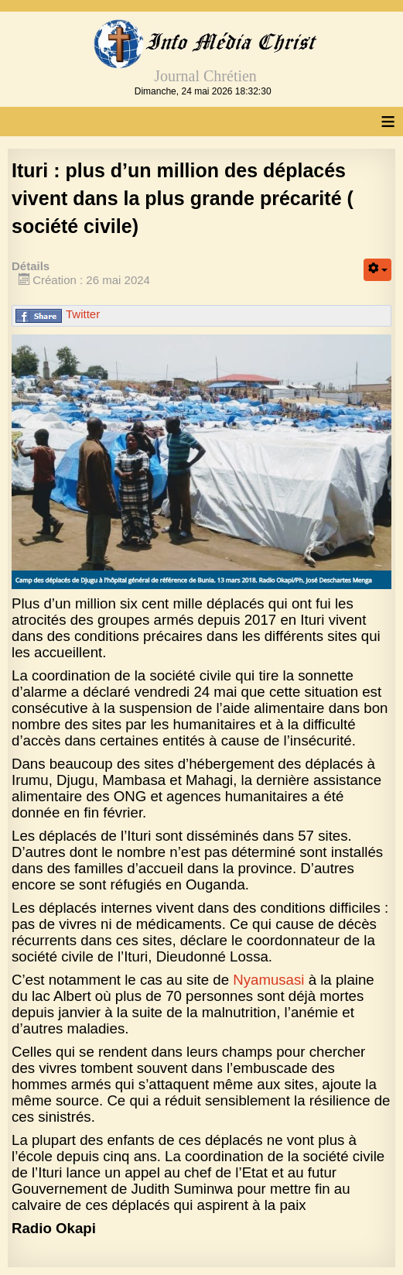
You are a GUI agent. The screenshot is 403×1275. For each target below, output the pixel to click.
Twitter (83, 313)
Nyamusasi (268, 980)
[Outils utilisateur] (377, 270)
